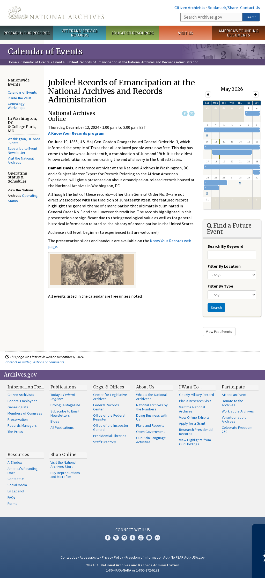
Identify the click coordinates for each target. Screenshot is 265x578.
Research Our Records (26, 32)
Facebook (185, 113)
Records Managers (22, 425)
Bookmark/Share (223, 7)
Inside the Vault (19, 98)
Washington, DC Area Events (24, 141)
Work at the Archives (238, 411)
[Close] (259, 530)
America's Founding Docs (23, 470)
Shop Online (63, 454)
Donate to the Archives (232, 403)
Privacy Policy (112, 557)
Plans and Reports (150, 425)
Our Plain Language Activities (151, 440)
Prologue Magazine (65, 405)
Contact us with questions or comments (34, 362)
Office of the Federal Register (109, 417)
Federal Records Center (106, 407)
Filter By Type (220, 286)
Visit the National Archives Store (63, 464)
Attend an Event (234, 394)
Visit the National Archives (21, 160)
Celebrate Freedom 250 (237, 429)
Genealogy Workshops (16, 105)
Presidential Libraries (109, 435)
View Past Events (219, 331)
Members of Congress (25, 413)
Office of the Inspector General (110, 427)
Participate (233, 386)
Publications (63, 386)
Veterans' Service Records (80, 33)
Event (57, 62)
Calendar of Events (35, 62)
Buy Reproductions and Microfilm (65, 474)
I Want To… (190, 386)
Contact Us (250, 7)
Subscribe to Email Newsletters (64, 413)
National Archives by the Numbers (152, 407)
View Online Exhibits (194, 417)
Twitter (192, 113)
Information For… (26, 386)
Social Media (17, 485)
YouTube (141, 538)
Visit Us (185, 32)
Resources (18, 454)
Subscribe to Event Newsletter (22, 150)
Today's (62, 396)
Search (251, 17)
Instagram (124, 538)
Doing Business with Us (151, 417)
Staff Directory (104, 442)
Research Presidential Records (196, 431)
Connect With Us (132, 529)
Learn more (219, 568)
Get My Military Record (196, 394)
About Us (145, 386)
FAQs (12, 497)
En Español (16, 491)
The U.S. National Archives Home (56, 12)
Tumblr (132, 538)
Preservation (18, 419)
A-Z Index (15, 462)
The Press (15, 431)
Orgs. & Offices (108, 386)
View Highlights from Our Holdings (195, 442)
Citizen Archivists (189, 7)
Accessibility (89, 557)
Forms (12, 503)
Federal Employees (23, 401)
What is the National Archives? (151, 396)
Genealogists (18, 407)
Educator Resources (132, 32)
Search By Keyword (225, 246)
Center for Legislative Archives (110, 396)
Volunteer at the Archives (234, 419)
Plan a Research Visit (195, 401)
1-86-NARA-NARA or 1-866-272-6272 (132, 570)
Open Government (150, 431)
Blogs (54, 421)
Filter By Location (224, 266)
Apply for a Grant (192, 423)
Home (12, 62)
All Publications (62, 427)
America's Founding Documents (238, 33)
